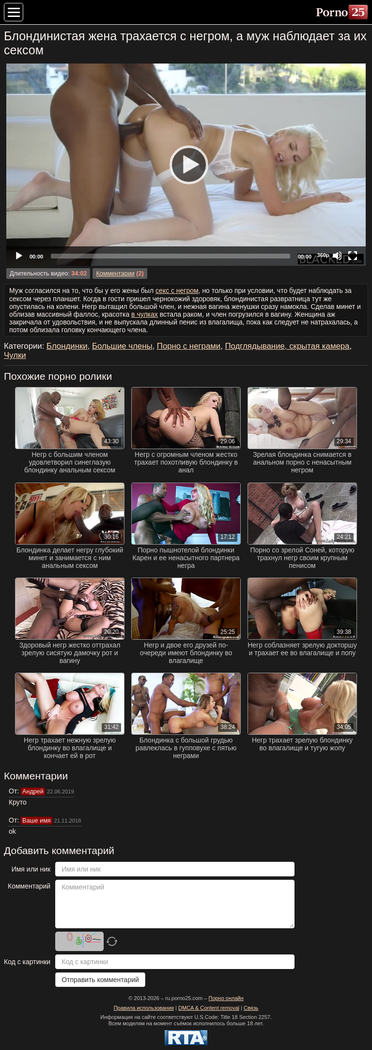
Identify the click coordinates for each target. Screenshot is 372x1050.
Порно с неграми (188, 346)
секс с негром (177, 290)
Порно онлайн (225, 998)
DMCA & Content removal (208, 1008)
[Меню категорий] (13, 12)
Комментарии (115, 273)
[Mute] (337, 255)
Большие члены (122, 346)
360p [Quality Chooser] (323, 255)
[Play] (186, 164)
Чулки (15, 355)
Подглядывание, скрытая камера (287, 346)
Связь (251, 1008)
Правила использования (144, 1008)
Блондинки (67, 346)
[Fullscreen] (352, 255)
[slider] (170, 256)
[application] (186, 165)
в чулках (144, 314)
